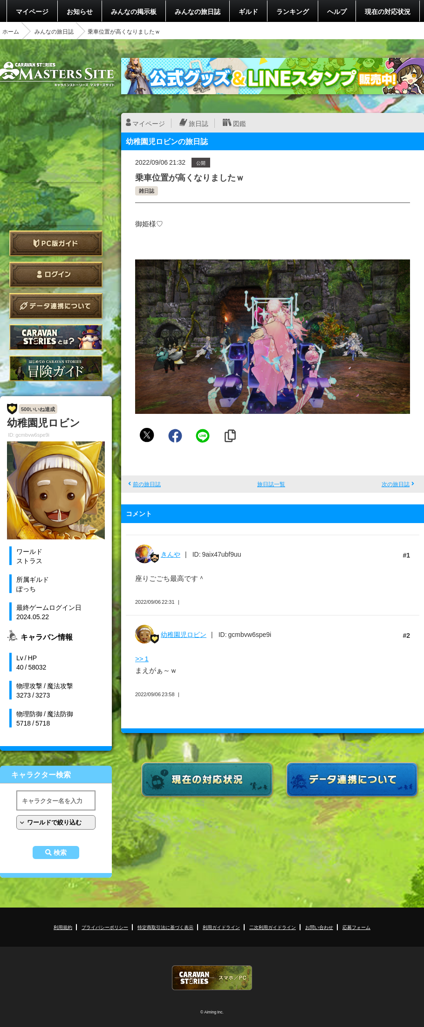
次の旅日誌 (396, 484)
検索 (60, 852)
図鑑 (239, 123)
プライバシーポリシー (105, 926)
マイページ (32, 11)
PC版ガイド (56, 243)
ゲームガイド (56, 368)
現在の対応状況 (387, 11)
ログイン (56, 274)
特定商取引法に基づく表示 (165, 926)
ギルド (248, 11)
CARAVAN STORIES (212, 977)
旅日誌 (198, 123)
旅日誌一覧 (271, 484)
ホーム (10, 31)
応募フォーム (356, 926)
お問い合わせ (319, 926)
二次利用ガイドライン (272, 926)
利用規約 (63, 926)
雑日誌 (146, 191)
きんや (170, 554)
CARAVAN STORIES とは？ (56, 337)
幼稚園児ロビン (183, 634)
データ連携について (56, 306)
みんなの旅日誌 (197, 11)
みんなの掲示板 (134, 11)
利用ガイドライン (221, 926)
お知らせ (80, 11)
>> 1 (142, 658)
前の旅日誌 (147, 484)
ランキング (292, 11)
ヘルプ (337, 11)
